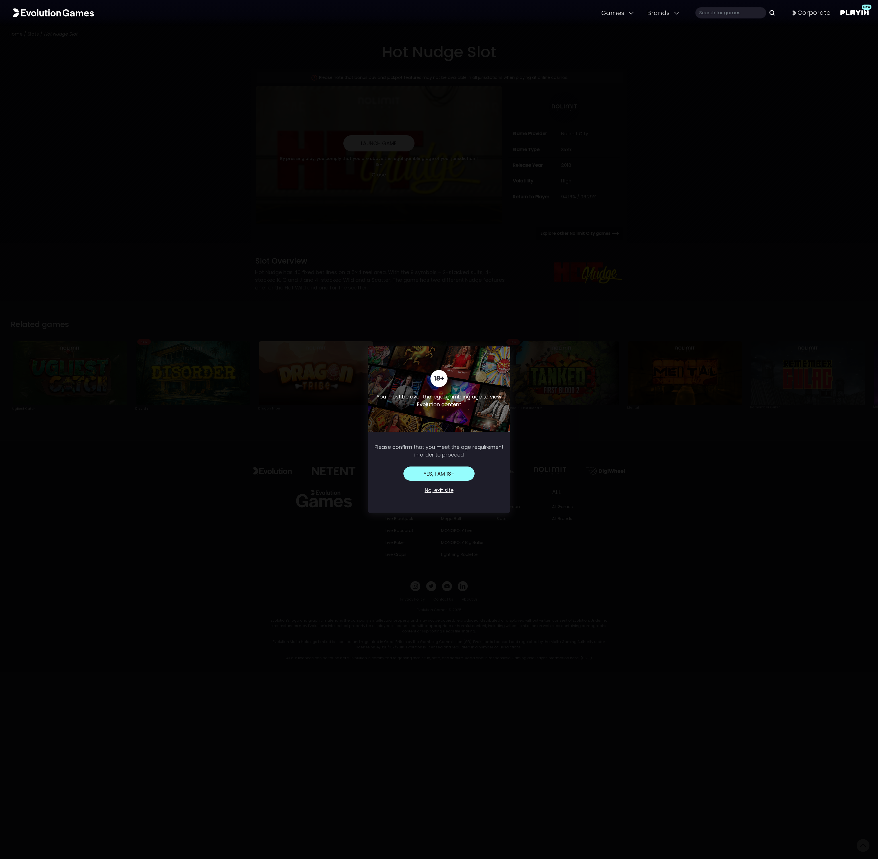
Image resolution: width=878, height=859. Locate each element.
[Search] (730, 13)
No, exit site (439, 490)
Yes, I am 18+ (439, 473)
